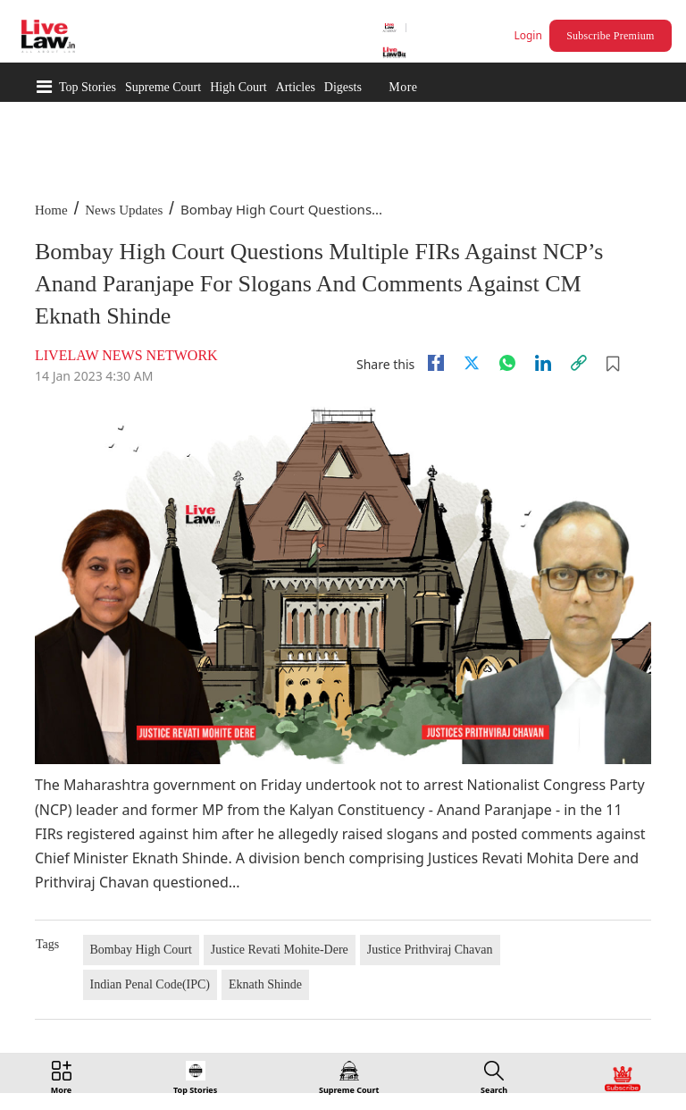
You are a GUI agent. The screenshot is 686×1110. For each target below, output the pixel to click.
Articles (295, 87)
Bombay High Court (141, 949)
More (403, 87)
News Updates (124, 210)
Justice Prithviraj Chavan (430, 949)
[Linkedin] (543, 363)
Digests (343, 87)
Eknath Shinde (265, 984)
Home (51, 210)
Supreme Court (163, 87)
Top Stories (87, 87)
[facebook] (436, 363)
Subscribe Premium (610, 35)
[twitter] (472, 363)
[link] (579, 363)
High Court (238, 87)
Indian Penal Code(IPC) (150, 984)
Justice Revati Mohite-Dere (279, 949)
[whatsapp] (507, 363)
